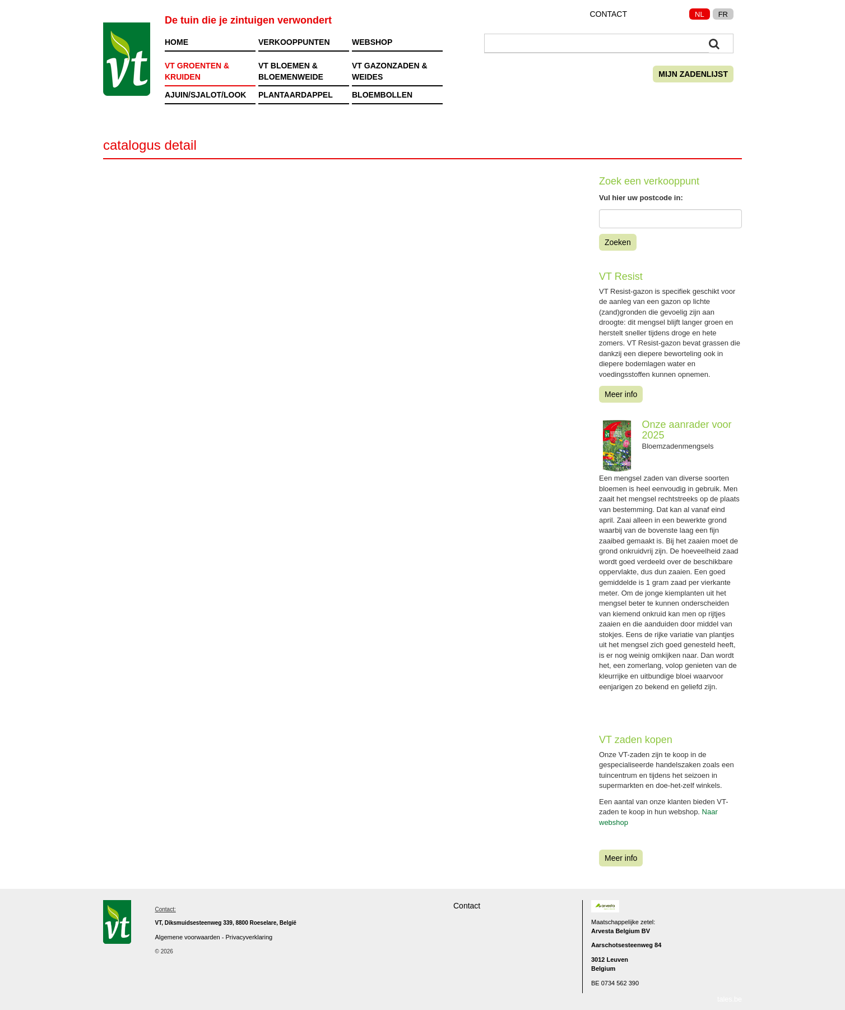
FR (723, 14)
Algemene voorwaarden (187, 937)
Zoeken (618, 242)
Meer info (621, 394)
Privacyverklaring (248, 937)
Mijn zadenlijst (693, 74)
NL (699, 14)
